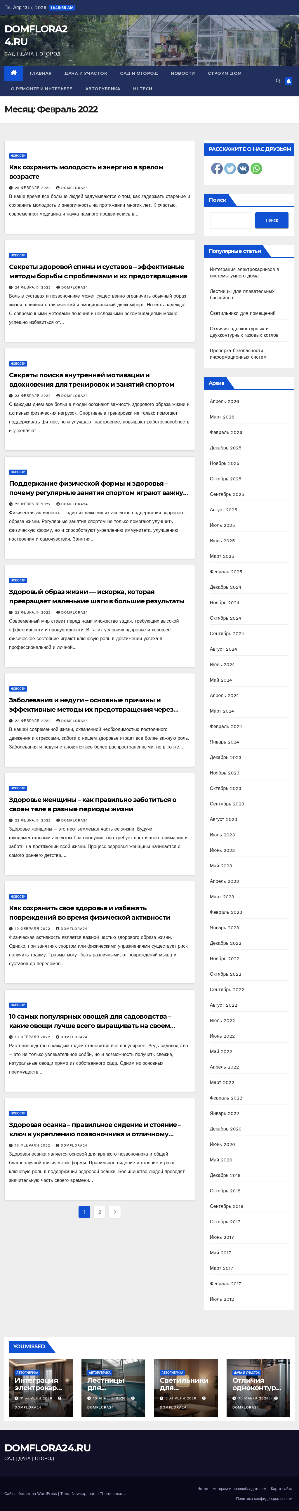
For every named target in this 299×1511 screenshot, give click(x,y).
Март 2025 (222, 556)
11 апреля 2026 (37, 1398)
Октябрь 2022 (225, 974)
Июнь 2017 (222, 1237)
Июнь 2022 (222, 1036)
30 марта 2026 (254, 1398)
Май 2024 (221, 680)
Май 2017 (220, 1252)
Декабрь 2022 (225, 943)
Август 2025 (223, 510)
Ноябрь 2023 (224, 773)
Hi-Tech (142, 88)
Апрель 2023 (224, 881)
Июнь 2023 (222, 850)
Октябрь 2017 (225, 1222)
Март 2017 (221, 1268)
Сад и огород (139, 73)
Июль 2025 (222, 525)
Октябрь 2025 (225, 479)
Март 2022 (222, 1082)
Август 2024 (223, 649)
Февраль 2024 (226, 726)
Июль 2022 (222, 1020)
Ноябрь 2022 (224, 958)
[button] (278, 81)
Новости (183, 73)
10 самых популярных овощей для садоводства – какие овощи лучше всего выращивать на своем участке (90, 1025)
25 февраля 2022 (33, 188)
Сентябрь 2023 (227, 804)
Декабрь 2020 (226, 1129)
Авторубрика (103, 88)
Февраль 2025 (226, 571)
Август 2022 (223, 1005)
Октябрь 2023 (225, 788)
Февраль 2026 (226, 432)
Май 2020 (221, 1160)
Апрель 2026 (224, 401)
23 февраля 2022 (33, 396)
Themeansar (111, 1493)
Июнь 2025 (222, 540)
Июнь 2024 (222, 664)
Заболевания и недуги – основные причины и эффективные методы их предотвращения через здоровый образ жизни (91, 709)
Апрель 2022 (224, 1067)
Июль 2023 (222, 835)
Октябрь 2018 (225, 1191)
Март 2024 (222, 711)
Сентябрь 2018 (227, 1206)
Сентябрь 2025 (227, 494)
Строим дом (225, 73)
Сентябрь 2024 (227, 633)
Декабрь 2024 (225, 587)
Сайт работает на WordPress (31, 1493)
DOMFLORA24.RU (47, 1448)
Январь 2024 (224, 742)
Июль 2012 (222, 1299)
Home (202, 1488)
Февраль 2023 (226, 912)
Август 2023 (223, 819)
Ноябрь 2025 (224, 463)
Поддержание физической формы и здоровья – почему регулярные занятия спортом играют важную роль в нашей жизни (99, 493)
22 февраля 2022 (33, 612)
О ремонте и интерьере (41, 88)
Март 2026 (222, 417)
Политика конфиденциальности (264, 1498)
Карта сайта (281, 1488)
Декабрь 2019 (225, 1175)
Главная (41, 73)
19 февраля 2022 (33, 929)
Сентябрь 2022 (227, 989)
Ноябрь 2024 (224, 602)
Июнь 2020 (222, 1144)
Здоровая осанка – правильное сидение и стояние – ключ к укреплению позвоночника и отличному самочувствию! (95, 1134)
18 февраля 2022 (33, 1037)
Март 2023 (222, 896)
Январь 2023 (224, 927)
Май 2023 (221, 866)
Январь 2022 (224, 1113)
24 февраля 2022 (33, 287)
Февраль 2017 (225, 1283)
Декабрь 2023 (225, 757)
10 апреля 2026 (110, 1398)
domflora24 (72, 188)
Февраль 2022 (226, 1098)
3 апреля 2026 (182, 1398)
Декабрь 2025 (225, 448)
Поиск (217, 200)
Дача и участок (85, 73)
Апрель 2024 (224, 695)
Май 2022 (221, 1051)
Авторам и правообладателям (239, 1488)
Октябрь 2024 (225, 618)
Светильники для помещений (243, 313)
